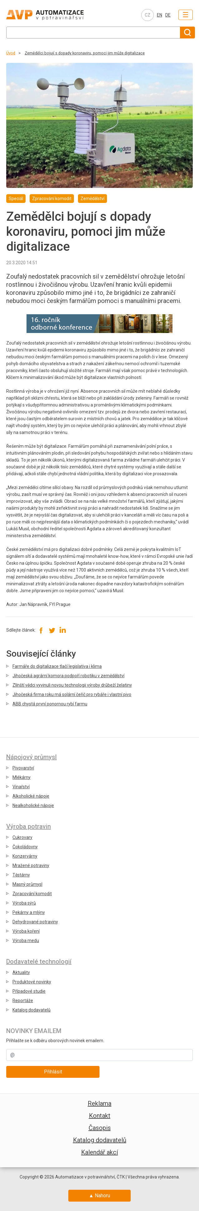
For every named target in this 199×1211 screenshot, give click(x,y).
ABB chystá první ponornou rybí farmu (49, 703)
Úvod (10, 53)
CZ (147, 15)
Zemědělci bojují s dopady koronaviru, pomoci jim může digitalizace (85, 53)
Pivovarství (23, 767)
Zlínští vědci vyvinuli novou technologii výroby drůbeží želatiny (72, 685)
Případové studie (29, 991)
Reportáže (22, 1000)
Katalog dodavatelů (31, 1009)
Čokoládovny (25, 846)
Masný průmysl (27, 884)
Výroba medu (25, 940)
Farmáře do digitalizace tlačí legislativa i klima (57, 666)
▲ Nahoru (99, 1195)
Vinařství (21, 786)
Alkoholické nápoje (30, 796)
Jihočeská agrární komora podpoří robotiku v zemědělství (68, 675)
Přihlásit (53, 1072)
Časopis (100, 1128)
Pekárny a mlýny (28, 912)
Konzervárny (24, 856)
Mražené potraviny (30, 865)
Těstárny (21, 874)
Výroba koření (26, 931)
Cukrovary (22, 837)
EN (159, 15)
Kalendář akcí (99, 1152)
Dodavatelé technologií (38, 961)
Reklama (99, 1103)
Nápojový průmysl (31, 757)
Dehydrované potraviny (35, 921)
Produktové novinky (31, 981)
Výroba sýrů (24, 903)
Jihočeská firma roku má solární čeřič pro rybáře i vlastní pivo (71, 694)
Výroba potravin (28, 826)
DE (168, 15)
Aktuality (21, 972)
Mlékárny (21, 777)
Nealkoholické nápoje (33, 805)
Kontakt (99, 1115)
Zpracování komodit (32, 893)
